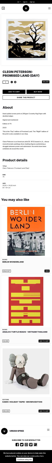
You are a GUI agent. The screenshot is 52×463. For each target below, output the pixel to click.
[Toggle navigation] (49, 8)
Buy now (38, 92)
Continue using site (24, 459)
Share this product (26, 97)
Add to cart (14, 92)
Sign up (32, 2)
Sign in (25, 2)
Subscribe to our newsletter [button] (26, 440)
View (47, 271)
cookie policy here (36, 456)
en (18, 2)
